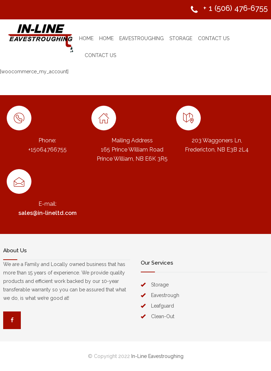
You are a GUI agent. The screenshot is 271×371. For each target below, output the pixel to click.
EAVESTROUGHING (141, 38)
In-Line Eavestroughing (157, 356)
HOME (86, 38)
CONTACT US (213, 38)
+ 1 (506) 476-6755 (235, 8)
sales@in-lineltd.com (47, 213)
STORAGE (180, 38)
